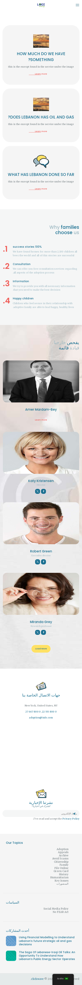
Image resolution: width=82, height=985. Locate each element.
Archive (64, 855)
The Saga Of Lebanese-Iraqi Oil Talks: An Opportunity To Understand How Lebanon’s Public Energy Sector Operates (47, 956)
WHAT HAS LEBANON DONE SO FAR (41, 174)
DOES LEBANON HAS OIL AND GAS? (41, 117)
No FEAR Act (61, 912)
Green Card (61, 871)
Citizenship (61, 861)
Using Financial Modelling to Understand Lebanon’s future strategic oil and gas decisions (47, 941)
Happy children (23, 298)
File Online (61, 868)
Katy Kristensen (41, 481)
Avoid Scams (60, 858)
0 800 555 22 (49, 711)
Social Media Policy (56, 908)
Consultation (22, 264)
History (64, 874)
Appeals (63, 852)
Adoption (63, 849)
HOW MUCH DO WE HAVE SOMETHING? (41, 56)
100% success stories (27, 247)
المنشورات (62, 883)
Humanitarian (59, 877)
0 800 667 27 (33, 711)
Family (64, 865)
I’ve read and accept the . (56, 818)
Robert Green (41, 551)
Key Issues (62, 880)
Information (21, 281)
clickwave (37, 979)
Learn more (41, 73)
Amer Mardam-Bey (41, 409)
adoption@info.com (41, 717)
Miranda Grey (41, 622)
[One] (40, 754)
